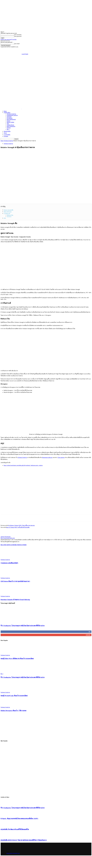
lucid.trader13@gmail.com (13, 853)
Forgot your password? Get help (8, 39)
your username (17, 34)
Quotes (8, 120)
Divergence (9, 216)
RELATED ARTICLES (7, 544)
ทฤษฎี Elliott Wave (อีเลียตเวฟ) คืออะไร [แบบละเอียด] (17, 658)
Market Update (10, 122)
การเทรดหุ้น (7, 134)
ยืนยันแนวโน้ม (10, 215)
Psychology (10, 118)
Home (5, 111)
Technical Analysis (11, 114)
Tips (8, 123)
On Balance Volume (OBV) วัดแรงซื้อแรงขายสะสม (21, 525)
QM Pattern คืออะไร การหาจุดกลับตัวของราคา (15, 581)
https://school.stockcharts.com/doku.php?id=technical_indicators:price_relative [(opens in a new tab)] (23, 465)
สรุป (5, 218)
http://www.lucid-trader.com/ (8, 538)
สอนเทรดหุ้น (7, 131)
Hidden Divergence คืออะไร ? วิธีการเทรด (13, 710)
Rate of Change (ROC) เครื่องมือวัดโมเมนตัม (18, 527)
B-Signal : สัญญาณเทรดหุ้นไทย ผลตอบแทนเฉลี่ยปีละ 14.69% (19, 818)
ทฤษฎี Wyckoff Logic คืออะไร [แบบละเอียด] (14, 695)
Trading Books (10, 125)
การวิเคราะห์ (7, 213)
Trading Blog (7, 112)
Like (89, 631)
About (5, 133)
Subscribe (88, 634)
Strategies (9, 116)
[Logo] (11, 108)
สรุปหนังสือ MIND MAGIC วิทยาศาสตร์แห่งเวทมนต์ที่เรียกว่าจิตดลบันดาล (23, 840)
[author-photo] (4, 535)
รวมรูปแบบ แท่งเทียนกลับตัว (9, 563)
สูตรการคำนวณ (7, 211)
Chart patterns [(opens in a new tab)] (61, 457)
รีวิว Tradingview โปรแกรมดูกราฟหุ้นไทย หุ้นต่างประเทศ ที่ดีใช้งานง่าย (22, 625)
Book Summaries (11, 126)
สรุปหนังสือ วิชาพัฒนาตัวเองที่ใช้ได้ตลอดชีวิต (15, 829)
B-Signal (6, 136)
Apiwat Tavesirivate (6, 536)
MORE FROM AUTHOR (19, 544)
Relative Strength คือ (8, 210)
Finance (9, 127)
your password (17, 36)
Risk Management (11, 119)
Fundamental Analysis (12, 115)
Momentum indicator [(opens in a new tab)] (47, 457)
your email (16, 43)
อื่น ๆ (8, 129)
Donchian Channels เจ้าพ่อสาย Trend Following (15, 599)
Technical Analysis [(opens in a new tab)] (22, 457)
